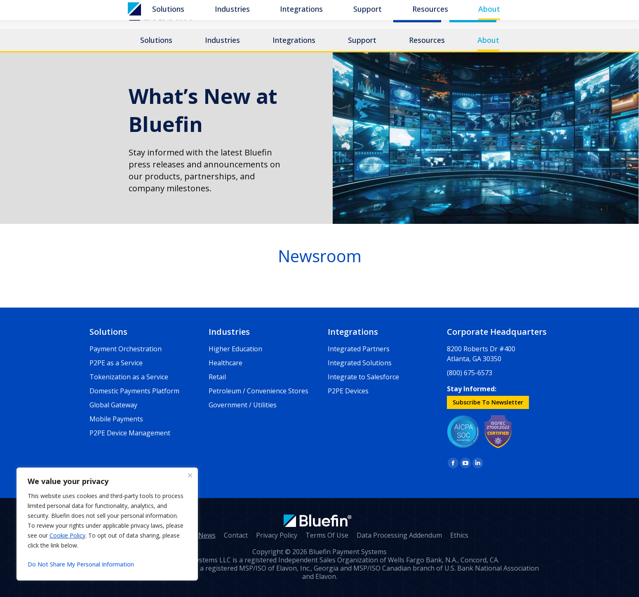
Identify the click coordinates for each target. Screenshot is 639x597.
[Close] (190, 475)
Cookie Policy (67, 535)
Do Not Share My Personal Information (81, 564)
